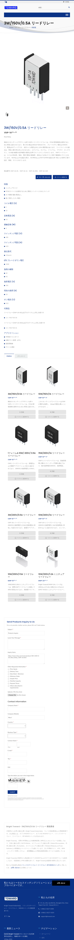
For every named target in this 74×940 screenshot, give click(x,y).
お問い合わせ (15, 867)
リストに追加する (61, 177)
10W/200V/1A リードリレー (51, 515)
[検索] (68, 7)
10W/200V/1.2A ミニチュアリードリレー (51, 575)
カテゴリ (17, 27)
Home (11, 27)
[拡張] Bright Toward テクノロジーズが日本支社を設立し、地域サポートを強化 (19, 935)
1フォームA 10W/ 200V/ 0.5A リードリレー (22, 454)
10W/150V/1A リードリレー (51, 394)
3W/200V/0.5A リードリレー (22, 515)
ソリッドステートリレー (29, 865)
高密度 (34, 27)
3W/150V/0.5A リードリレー (21, 394)
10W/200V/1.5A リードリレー (21, 575)
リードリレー (26, 27)
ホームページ (46, 934)
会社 (43, 937)
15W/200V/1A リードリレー (51, 453)
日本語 (67, 2)
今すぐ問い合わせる (43, 177)
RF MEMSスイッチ (53, 865)
